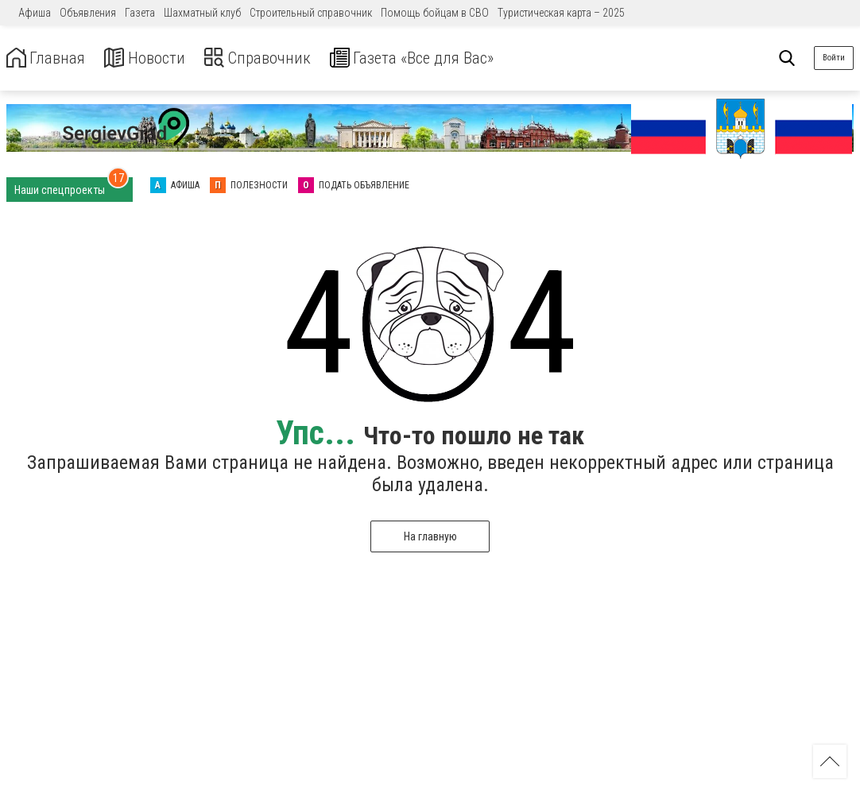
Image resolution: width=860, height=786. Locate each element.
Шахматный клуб (202, 12)
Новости (158, 58)
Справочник (281, 58)
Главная (50, 58)
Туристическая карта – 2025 (561, 12)
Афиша (34, 12)
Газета (140, 12)
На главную (430, 536)
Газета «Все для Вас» (452, 58)
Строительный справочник (311, 12)
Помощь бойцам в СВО (435, 12)
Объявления (88, 12)
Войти (834, 57)
